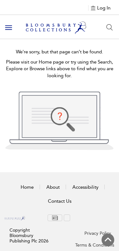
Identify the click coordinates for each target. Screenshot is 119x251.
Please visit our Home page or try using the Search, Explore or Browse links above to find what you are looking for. (59, 68)
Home (27, 187)
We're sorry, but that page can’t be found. (59, 52)
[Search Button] (109, 27)
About (53, 187)
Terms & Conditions (94, 245)
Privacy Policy (97, 233)
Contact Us (59, 201)
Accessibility (85, 187)
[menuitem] (55, 217)
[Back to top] (108, 240)
